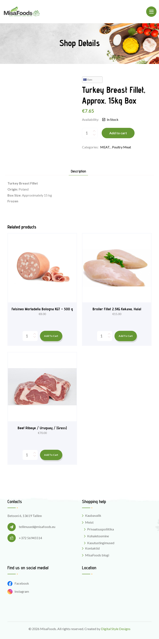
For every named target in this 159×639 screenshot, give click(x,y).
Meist (89, 522)
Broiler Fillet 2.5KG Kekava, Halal (117, 309)
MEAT (105, 147)
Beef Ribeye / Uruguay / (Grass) (42, 428)
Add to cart (118, 133)
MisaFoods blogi (97, 555)
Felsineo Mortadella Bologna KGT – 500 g (42, 309)
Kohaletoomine (98, 536)
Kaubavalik (93, 515)
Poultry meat (121, 147)
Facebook (18, 583)
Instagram (18, 591)
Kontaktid (92, 548)
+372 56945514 (30, 538)
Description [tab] (78, 171)
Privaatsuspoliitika (100, 529)
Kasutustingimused (100, 543)
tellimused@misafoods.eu (37, 527)
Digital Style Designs (115, 629)
